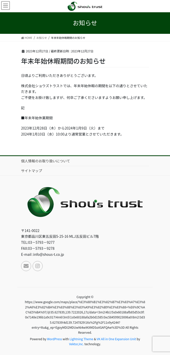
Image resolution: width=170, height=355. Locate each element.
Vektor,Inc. (76, 344)
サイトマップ (31, 170)
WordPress (54, 339)
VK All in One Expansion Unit (116, 339)
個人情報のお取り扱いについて (45, 160)
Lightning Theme (81, 339)
